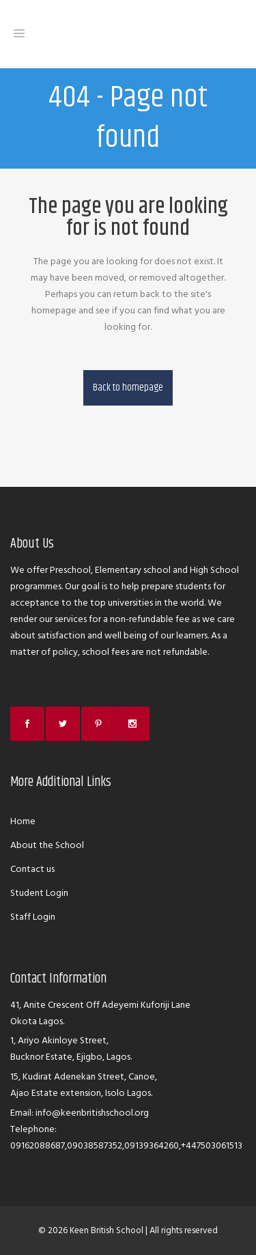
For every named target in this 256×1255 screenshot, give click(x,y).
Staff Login (32, 917)
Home (22, 821)
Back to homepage (128, 387)
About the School (47, 845)
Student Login (39, 893)
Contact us (32, 869)
